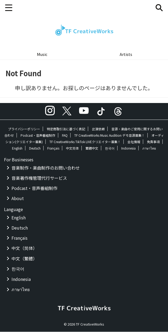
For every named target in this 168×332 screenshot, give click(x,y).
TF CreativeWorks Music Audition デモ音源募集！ (109, 135)
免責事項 (153, 142)
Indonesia (128, 148)
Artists (126, 54)
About (17, 198)
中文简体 (72, 148)
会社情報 (133, 142)
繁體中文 (91, 148)
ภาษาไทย (149, 148)
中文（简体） (24, 248)
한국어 (110, 148)
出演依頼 (98, 129)
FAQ (65, 135)
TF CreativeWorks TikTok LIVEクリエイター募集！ (85, 142)
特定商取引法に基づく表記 (66, 129)
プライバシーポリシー (24, 129)
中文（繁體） (24, 258)
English (17, 148)
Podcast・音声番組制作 (38, 135)
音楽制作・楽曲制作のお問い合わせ (45, 168)
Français (53, 148)
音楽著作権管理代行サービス (39, 178)
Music (42, 54)
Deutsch (35, 148)
